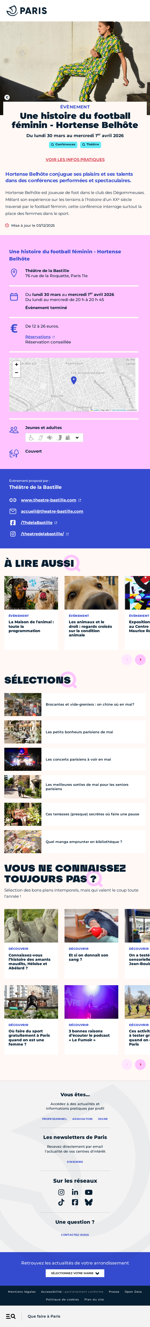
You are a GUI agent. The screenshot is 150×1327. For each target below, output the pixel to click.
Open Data (133, 1291)
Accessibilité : (72, 1291)
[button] (74, 380)
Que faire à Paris (44, 1316)
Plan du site (94, 1299)
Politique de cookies (62, 1299)
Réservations (38, 336)
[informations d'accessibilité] (54, 437)
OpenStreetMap (119, 410)
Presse (114, 1291)
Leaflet (95, 410)
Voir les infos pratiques (75, 159)
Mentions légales (22, 1291)
